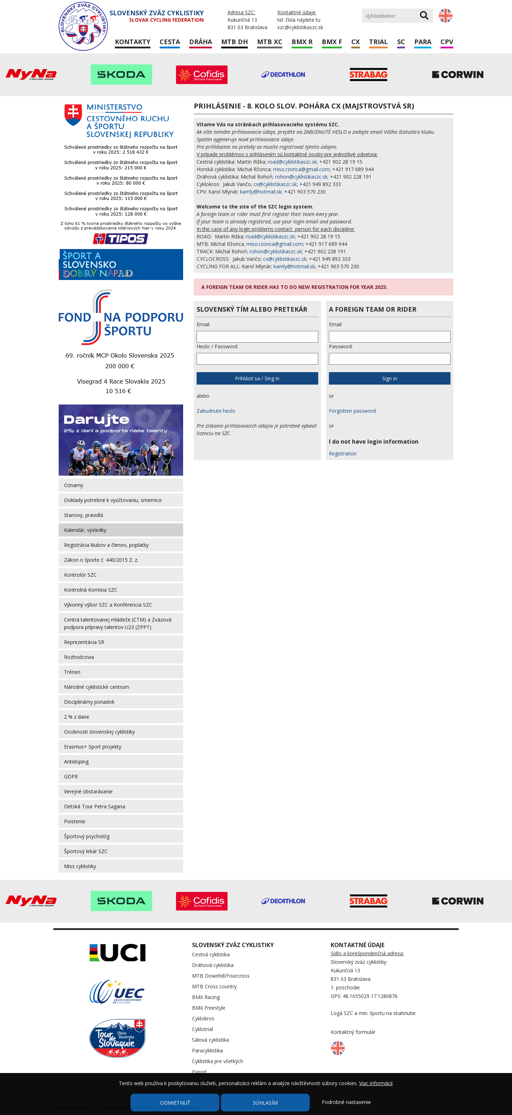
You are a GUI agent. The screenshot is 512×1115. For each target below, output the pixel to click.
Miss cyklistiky (80, 866)
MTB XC (269, 41)
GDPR (71, 776)
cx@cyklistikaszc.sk (275, 184)
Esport (199, 1071)
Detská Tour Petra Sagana (94, 806)
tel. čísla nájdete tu (298, 19)
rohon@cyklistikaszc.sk (301, 176)
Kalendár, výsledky (85, 530)
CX (355, 41)
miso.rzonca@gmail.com (301, 169)
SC (401, 41)
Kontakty (132, 41)
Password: (341, 346)
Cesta (170, 41)
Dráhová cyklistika (213, 965)
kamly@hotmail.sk (261, 191)
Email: (203, 324)
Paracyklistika (207, 1050)
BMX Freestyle (208, 1007)
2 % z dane (76, 716)
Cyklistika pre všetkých (217, 1061)
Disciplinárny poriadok (89, 701)
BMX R (302, 41)
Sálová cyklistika (210, 1039)
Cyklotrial (202, 1029)
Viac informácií (376, 1083)
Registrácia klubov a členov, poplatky (106, 544)
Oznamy (73, 485)
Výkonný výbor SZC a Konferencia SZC (108, 604)
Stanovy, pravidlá (83, 515)
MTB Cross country (214, 986)
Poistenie (74, 821)
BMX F (332, 41)
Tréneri (72, 672)
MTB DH (234, 41)
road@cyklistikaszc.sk (292, 161)
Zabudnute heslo (216, 410)
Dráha (200, 41)
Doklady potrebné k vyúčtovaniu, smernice (113, 500)
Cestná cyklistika (211, 954)
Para (422, 41)
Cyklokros (203, 1018)
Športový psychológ (87, 836)
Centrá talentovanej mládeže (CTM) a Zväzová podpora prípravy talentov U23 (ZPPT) (117, 623)
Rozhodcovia (79, 657)
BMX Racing (206, 997)
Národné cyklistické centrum (96, 686)
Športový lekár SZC (86, 851)
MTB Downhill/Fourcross (221, 975)
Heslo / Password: (217, 346)
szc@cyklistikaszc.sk (300, 27)
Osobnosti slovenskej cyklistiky (99, 731)
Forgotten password (352, 410)
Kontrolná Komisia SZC (90, 589)
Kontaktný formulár (353, 1032)
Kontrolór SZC (80, 574)
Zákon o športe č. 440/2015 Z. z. (101, 559)
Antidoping (76, 761)
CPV (447, 41)
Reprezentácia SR (84, 642)
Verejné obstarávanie (88, 791)
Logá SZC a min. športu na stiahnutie (373, 1013)
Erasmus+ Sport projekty (92, 746)
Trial (378, 41)
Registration (343, 453)
